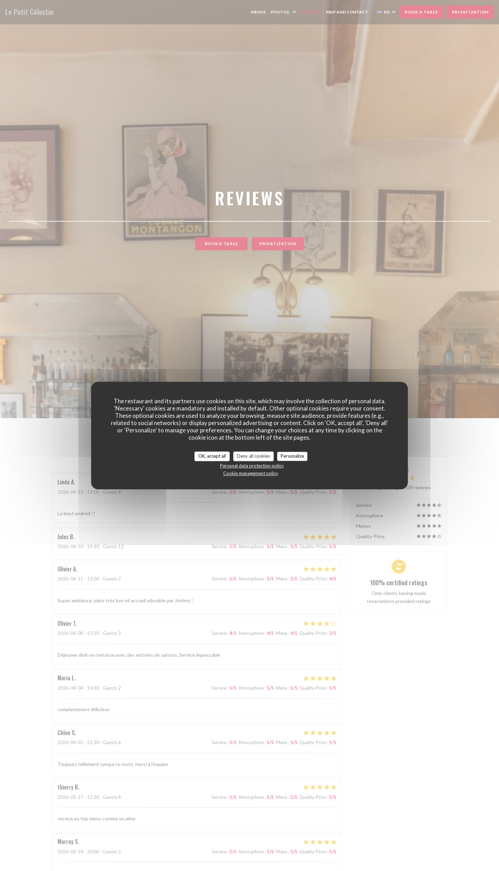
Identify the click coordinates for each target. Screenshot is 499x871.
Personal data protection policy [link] (252, 465)
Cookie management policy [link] (250, 473)
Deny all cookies (253, 456)
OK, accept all (212, 456)
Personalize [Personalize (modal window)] (292, 456)
